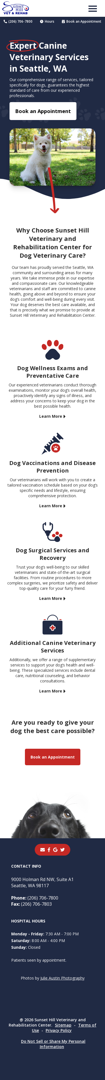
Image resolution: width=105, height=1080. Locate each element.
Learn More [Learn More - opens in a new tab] (50, 416)
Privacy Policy (59, 1030)
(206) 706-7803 (31, 904)
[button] (92, 8)
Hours (47, 21)
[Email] (42, 850)
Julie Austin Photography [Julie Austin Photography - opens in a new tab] (62, 978)
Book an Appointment (81, 21)
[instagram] (62, 850)
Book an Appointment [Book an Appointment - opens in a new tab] (43, 111)
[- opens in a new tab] (49, 850)
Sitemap (63, 1025)
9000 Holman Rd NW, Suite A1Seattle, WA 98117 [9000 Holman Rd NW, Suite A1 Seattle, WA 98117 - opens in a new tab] (42, 882)
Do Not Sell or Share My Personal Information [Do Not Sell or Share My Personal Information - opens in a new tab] (53, 1044)
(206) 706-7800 (18, 21)
